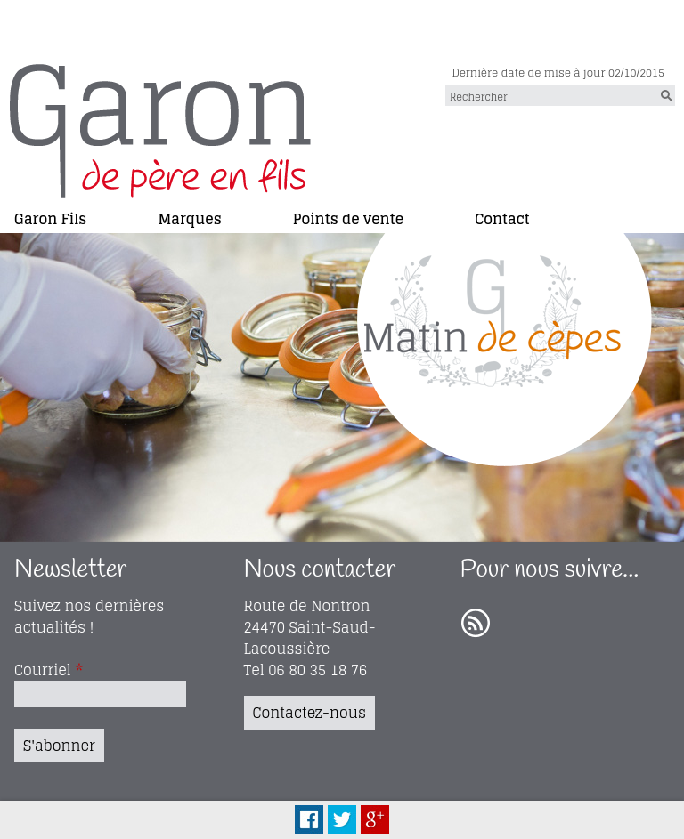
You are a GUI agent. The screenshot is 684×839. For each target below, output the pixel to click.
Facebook (309, 819)
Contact (502, 218)
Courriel (48, 670)
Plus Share (375, 819)
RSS (476, 623)
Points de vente (348, 218)
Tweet (342, 819)
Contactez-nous (309, 712)
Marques (189, 218)
